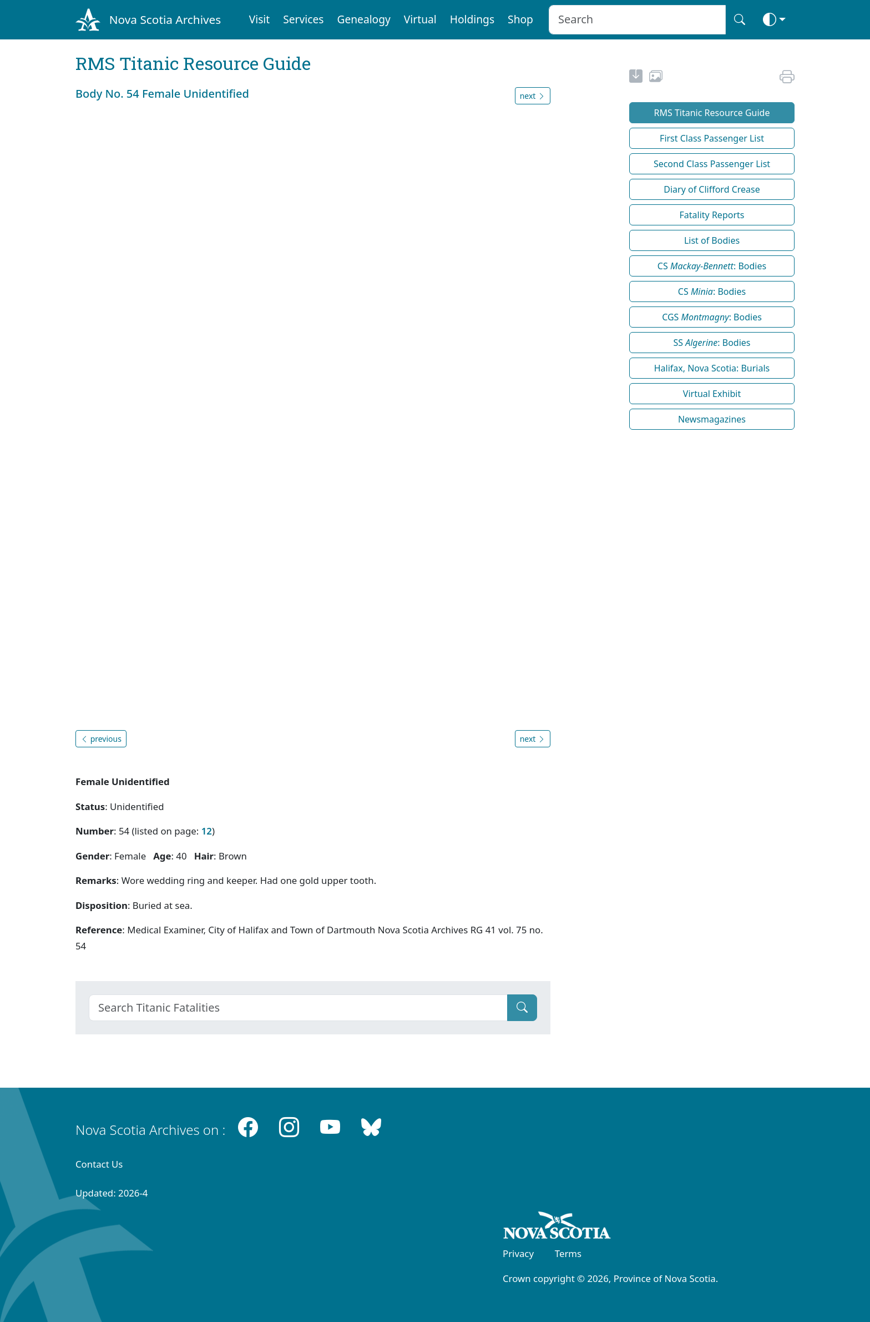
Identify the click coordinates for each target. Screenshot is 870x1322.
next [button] (532, 96)
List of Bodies (712, 240)
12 (206, 831)
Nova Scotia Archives (165, 19)
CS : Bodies (711, 266)
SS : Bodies (711, 342)
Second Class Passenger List (712, 164)
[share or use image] (655, 78)
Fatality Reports (712, 215)
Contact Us (99, 1164)
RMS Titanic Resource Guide (712, 113)
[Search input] (637, 19)
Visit (259, 19)
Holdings (472, 19)
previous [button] (101, 738)
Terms (568, 1253)
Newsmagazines (712, 419)
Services (303, 19)
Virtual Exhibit (712, 394)
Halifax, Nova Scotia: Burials (712, 368)
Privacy (518, 1253)
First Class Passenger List (712, 138)
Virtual (420, 19)
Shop (520, 19)
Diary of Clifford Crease (712, 189)
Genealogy (363, 19)
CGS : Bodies (712, 317)
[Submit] (522, 1007)
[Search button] (739, 19)
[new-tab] (636, 78)
